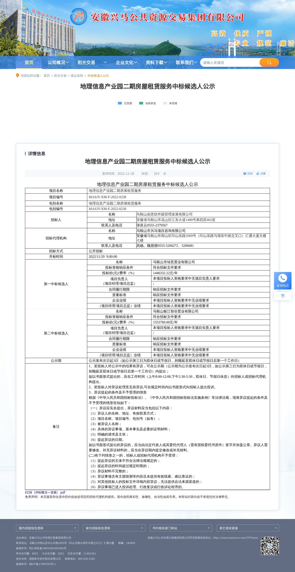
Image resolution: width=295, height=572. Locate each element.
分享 (263, 173)
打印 (250, 173)
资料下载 (154, 62)
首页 (29, 62)
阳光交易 (86, 62)
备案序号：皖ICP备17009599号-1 (36, 564)
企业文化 (124, 62)
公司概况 (56, 62)
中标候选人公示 (98, 75)
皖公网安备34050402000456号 (47, 548)
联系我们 (184, 62)
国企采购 (77, 75)
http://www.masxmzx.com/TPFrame (235, 538)
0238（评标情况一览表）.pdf (45, 492)
